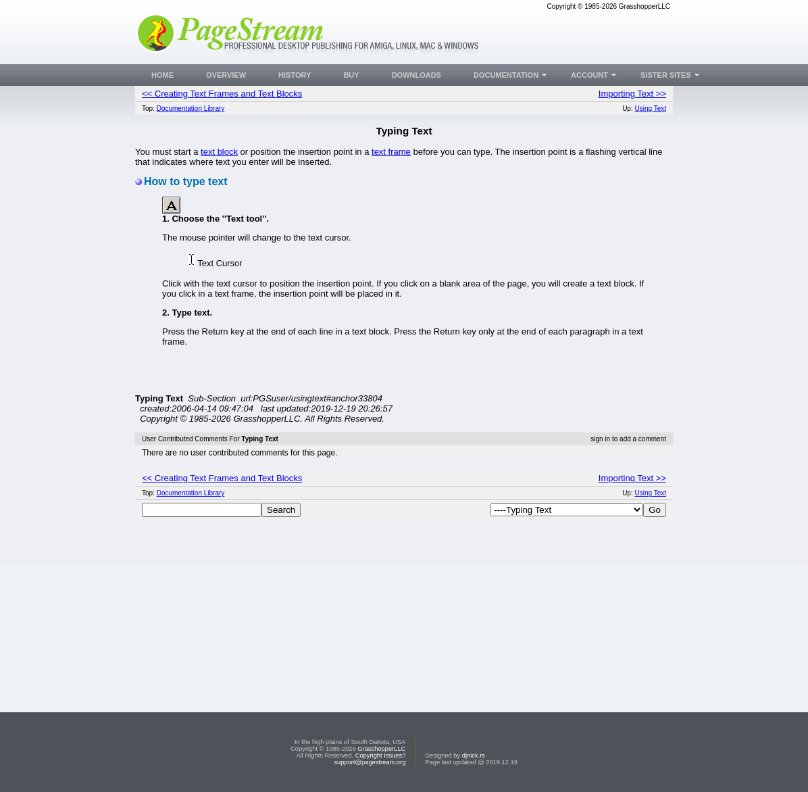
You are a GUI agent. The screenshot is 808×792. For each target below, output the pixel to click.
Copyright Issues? (380, 755)
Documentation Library (191, 108)
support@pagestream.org (369, 762)
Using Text (650, 108)
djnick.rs (473, 755)
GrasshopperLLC (381, 748)
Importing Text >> (632, 94)
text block (219, 152)
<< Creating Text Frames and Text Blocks (222, 94)
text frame (391, 152)
